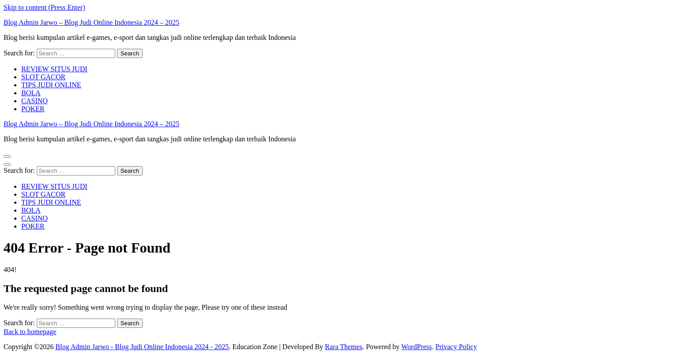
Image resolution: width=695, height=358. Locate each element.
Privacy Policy (456, 346)
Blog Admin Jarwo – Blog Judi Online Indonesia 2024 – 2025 (91, 22)
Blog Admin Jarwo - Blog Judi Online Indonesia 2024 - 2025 (142, 346)
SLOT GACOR (43, 77)
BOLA (31, 93)
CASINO (34, 101)
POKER (32, 109)
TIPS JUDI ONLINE (51, 85)
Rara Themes (344, 346)
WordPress (416, 346)
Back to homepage (30, 331)
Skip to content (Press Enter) (44, 7)
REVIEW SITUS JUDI (54, 69)
